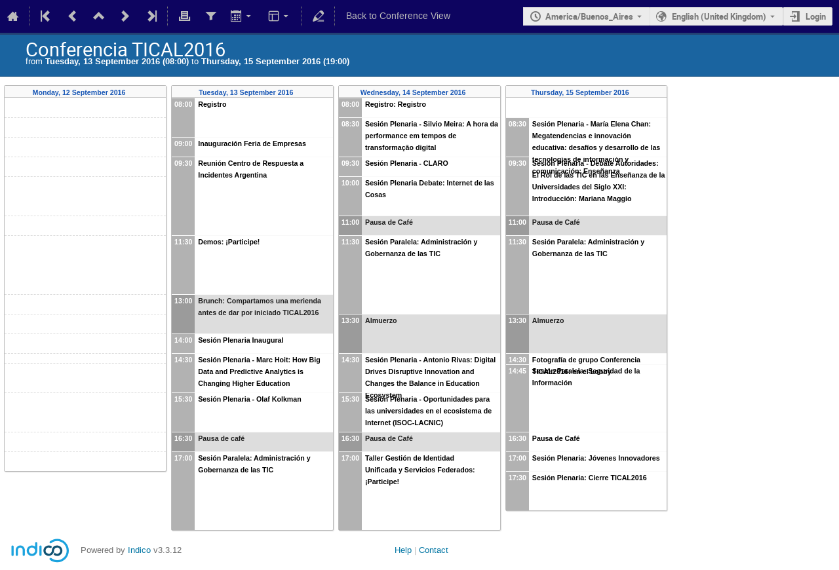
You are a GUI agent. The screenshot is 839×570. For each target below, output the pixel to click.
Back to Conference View (398, 16)
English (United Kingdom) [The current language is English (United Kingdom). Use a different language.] (719, 16)
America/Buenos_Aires (589, 16)
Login (816, 16)
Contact (433, 550)
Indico (139, 550)
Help (403, 550)
